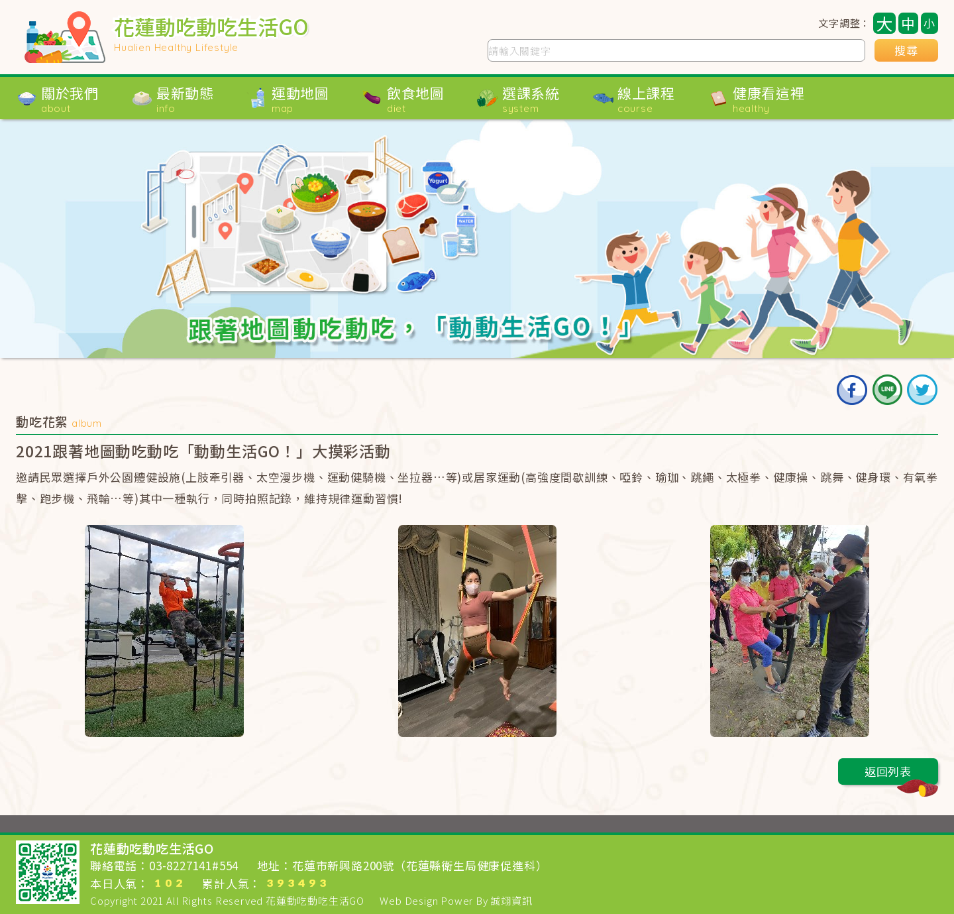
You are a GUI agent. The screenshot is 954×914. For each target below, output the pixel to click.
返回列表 (901, 774)
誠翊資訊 (511, 900)
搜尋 (906, 50)
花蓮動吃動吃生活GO (315, 900)
